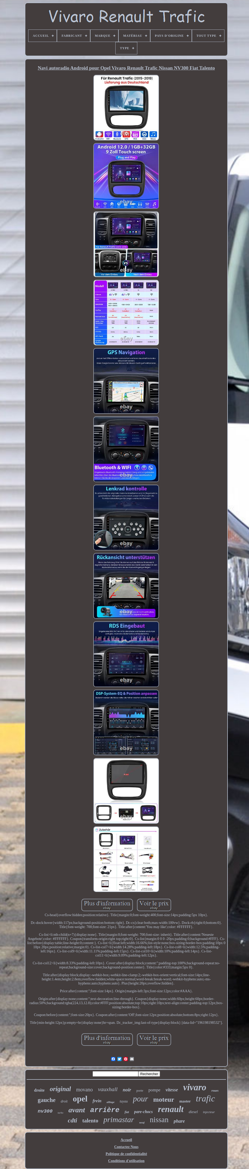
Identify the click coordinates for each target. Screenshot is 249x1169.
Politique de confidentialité (126, 1154)
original (60, 1088)
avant (77, 1110)
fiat (127, 1112)
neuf (142, 1122)
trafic (205, 1098)
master (185, 1101)
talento (90, 1120)
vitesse (171, 1089)
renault (171, 1109)
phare (179, 1121)
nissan (159, 1119)
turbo (60, 1112)
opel (80, 1098)
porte (139, 1090)
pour (140, 1098)
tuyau (124, 1101)
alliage (111, 1102)
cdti (72, 1120)
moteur (163, 1099)
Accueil (126, 1140)
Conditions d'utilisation (126, 1161)
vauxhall (108, 1089)
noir (127, 1089)
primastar (118, 1119)
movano (84, 1089)
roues (215, 1090)
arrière (104, 1110)
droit (64, 1101)
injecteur (209, 1112)
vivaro (194, 1087)
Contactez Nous (126, 1147)
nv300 (45, 1111)
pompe (154, 1089)
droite (39, 1090)
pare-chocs (143, 1111)
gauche (47, 1100)
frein (97, 1100)
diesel (193, 1112)
